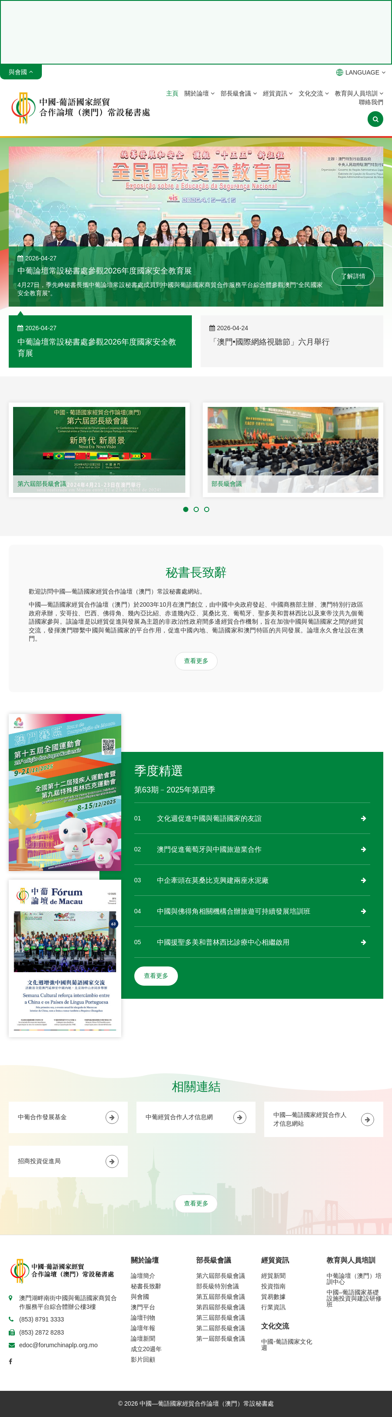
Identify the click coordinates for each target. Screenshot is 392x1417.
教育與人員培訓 (359, 93)
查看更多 (196, 660)
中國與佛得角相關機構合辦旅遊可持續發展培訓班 (233, 911)
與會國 (140, 1296)
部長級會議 (239, 93)
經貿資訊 (278, 93)
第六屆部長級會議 (41, 483)
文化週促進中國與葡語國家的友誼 (209, 818)
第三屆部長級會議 (220, 1317)
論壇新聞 (143, 1338)
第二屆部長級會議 (220, 1328)
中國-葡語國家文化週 (286, 1344)
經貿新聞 (273, 1275)
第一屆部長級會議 (220, 1338)
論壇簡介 (143, 1275)
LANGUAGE (360, 72)
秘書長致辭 (146, 1286)
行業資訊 (273, 1307)
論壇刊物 (143, 1317)
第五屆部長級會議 (220, 1296)
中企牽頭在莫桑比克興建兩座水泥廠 (213, 880)
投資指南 (273, 1286)
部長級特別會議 (217, 1286)
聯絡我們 (371, 102)
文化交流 (314, 93)
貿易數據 (273, 1296)
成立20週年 (146, 1348)
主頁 (172, 93)
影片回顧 (143, 1359)
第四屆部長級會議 (220, 1307)
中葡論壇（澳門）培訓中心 (354, 1278)
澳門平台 (143, 1307)
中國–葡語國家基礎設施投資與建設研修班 (354, 1298)
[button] (185, 509)
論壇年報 (143, 1328)
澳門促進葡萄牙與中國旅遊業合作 (209, 849)
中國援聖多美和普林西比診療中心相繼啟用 (223, 942)
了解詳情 (353, 276)
